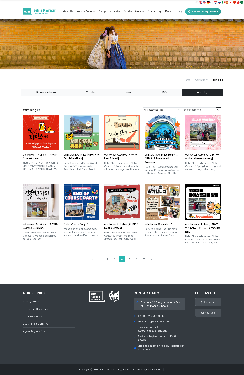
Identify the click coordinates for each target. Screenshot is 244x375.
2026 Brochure (33, 316)
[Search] (181, 11)
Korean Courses (86, 11)
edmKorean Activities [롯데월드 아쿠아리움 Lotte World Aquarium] (161, 158)
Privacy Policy (31, 301)
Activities (114, 11)
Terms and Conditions (36, 309)
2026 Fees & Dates (35, 324)
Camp (102, 11)
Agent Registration (34, 332)
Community (155, 11)
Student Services (134, 11)
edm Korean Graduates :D (159, 224)
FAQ (165, 92)
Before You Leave (46, 92)
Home (187, 79)
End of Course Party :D (76, 224)
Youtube (91, 92)
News (129, 92)
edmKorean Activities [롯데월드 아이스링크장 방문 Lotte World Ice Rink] (202, 228)
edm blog (202, 92)
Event (168, 11)
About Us (67, 11)
